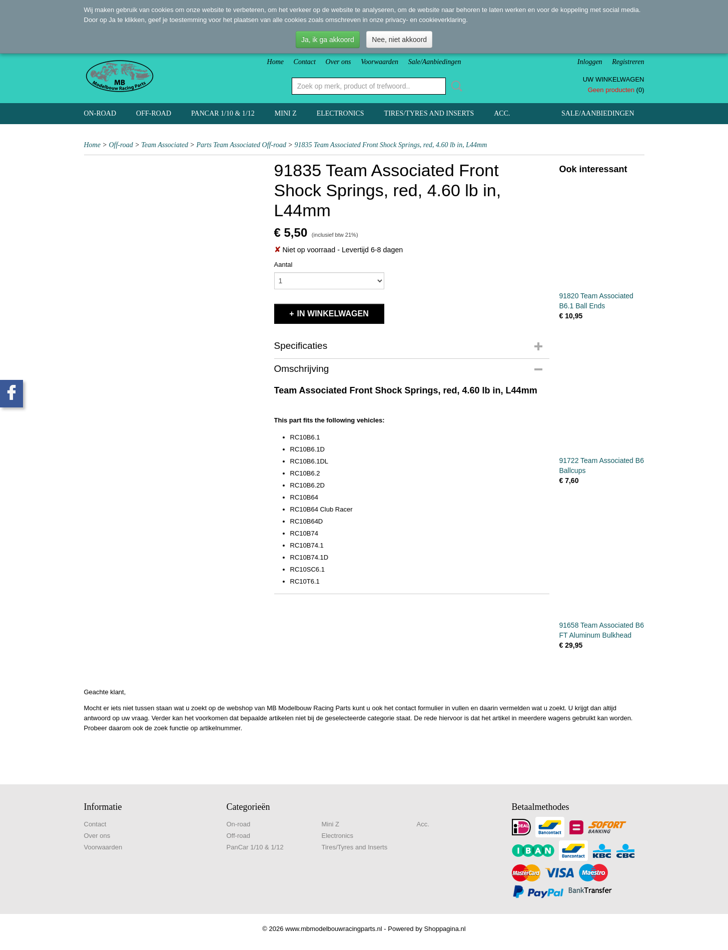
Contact (305, 62)
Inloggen (589, 62)
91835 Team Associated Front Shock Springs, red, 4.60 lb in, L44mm (391, 145)
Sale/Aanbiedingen (434, 62)
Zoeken (454, 86)
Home (275, 62)
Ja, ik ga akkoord (327, 40)
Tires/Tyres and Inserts (429, 113)
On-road (100, 113)
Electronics (340, 113)
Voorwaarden (379, 62)
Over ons (338, 62)
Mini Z (286, 113)
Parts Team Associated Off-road (242, 145)
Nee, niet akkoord (399, 40)
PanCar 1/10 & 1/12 (223, 113)
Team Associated (164, 145)
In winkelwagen (333, 313)
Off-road (153, 113)
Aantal (283, 264)
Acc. (502, 113)
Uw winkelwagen (613, 79)
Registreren (628, 62)
